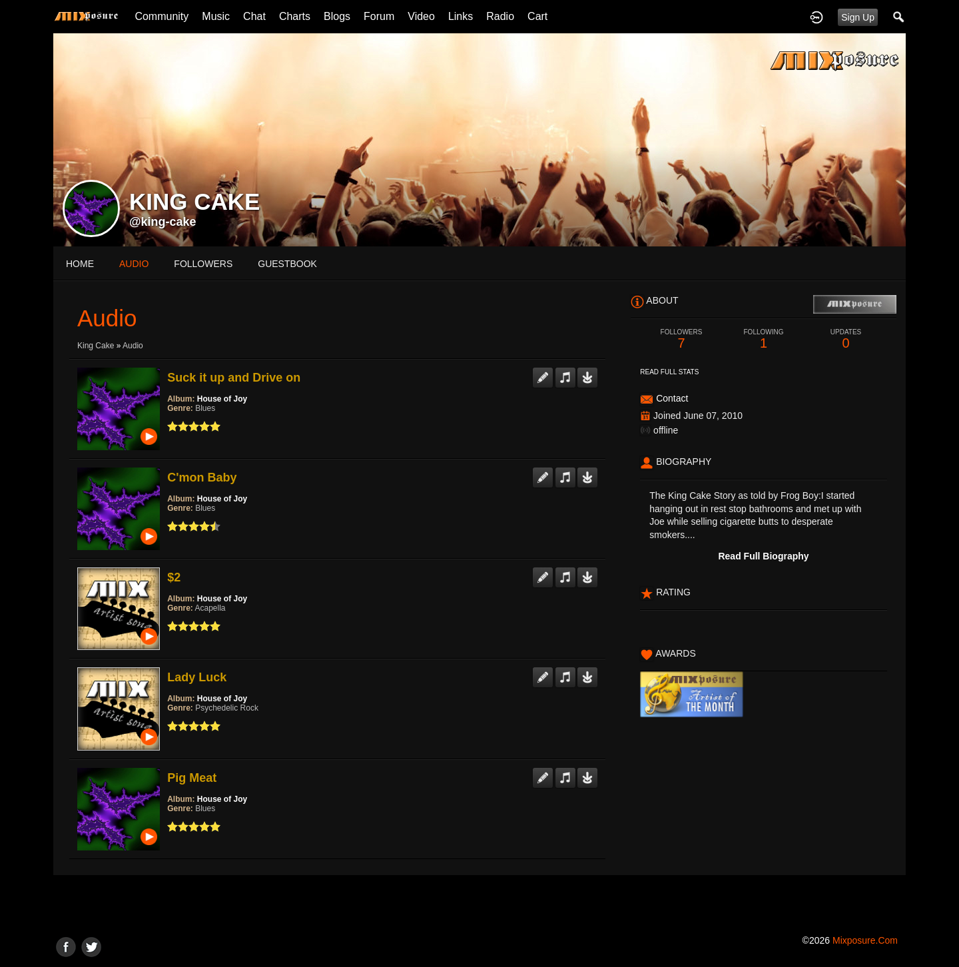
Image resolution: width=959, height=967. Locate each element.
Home (80, 263)
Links (460, 16)
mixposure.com (865, 940)
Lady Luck (196, 677)
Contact (672, 398)
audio (134, 263)
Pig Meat (191, 778)
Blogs (337, 16)
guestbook (287, 263)
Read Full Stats (669, 372)
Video (421, 16)
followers (203, 263)
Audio (133, 345)
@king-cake (162, 221)
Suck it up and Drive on (233, 377)
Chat (254, 16)
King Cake (95, 345)
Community (161, 16)
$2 (173, 577)
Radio (500, 16)
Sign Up (857, 17)
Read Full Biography (763, 556)
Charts (294, 16)
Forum (379, 16)
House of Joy (222, 399)
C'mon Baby (201, 477)
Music (216, 16)
